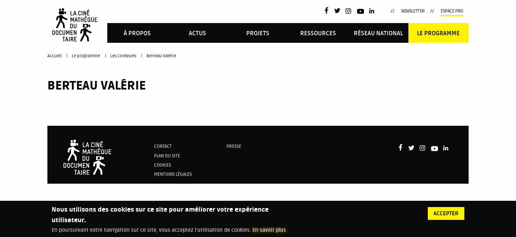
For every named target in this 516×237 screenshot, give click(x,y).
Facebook (328, 10)
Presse (233, 146)
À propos (137, 33)
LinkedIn (372, 11)
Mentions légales (173, 174)
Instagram (349, 11)
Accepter (445, 216)
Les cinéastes (123, 56)
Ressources (318, 33)
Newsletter (413, 11)
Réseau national (378, 33)
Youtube (360, 12)
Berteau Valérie (161, 56)
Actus (197, 33)
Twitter (337, 11)
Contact (163, 146)
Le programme (438, 33)
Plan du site (167, 156)
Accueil (54, 56)
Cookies (162, 165)
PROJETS (257, 33)
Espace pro (452, 11)
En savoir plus (269, 233)
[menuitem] (137, 32)
